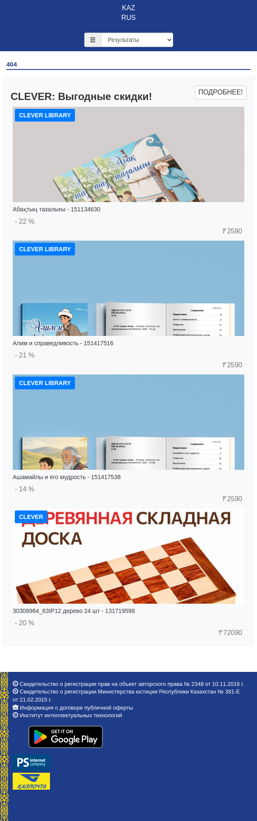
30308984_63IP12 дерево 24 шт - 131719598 (74, 610)
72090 (230, 632)
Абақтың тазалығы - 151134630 (56, 209)
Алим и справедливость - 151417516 (63, 343)
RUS (129, 17)
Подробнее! (220, 92)
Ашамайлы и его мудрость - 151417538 (67, 477)
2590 (231, 231)
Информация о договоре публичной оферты (76, 708)
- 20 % (24, 623)
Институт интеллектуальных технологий (71, 715)
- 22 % (24, 221)
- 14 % (24, 489)
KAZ (128, 7)
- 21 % (24, 355)
